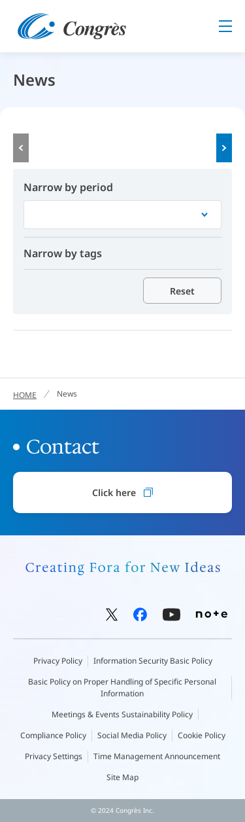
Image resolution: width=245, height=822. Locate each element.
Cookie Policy (201, 735)
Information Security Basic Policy (152, 660)
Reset (182, 291)
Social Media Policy (132, 735)
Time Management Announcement (156, 756)
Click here (122, 492)
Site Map (122, 777)
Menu (225, 26)
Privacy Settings (53, 756)
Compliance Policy (53, 735)
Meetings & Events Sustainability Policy (122, 714)
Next (224, 148)
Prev (21, 148)
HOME (25, 395)
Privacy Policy (57, 660)
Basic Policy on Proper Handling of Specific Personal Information (122, 687)
